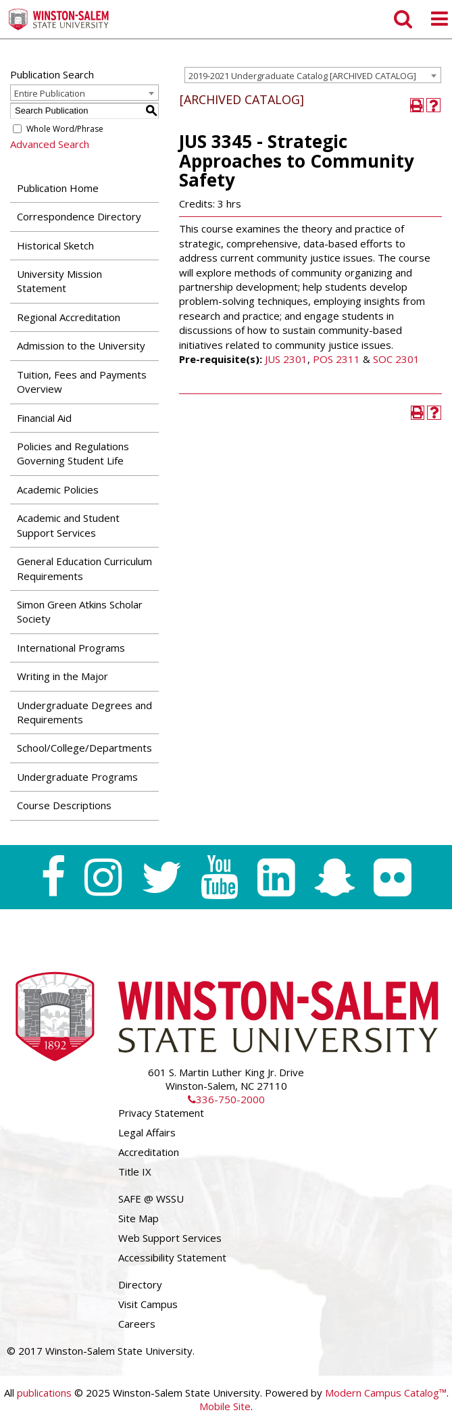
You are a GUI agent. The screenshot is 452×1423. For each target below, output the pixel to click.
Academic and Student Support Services (68, 525)
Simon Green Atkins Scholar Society (80, 611)
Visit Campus (148, 1304)
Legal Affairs (147, 1132)
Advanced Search (49, 144)
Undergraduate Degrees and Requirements (84, 712)
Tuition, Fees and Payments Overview (82, 381)
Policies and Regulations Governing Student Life (73, 453)
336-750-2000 (226, 1099)
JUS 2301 (286, 359)
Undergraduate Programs (77, 776)
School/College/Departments (84, 747)
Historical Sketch (55, 245)
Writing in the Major (62, 676)
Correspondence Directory (79, 216)
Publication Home (58, 188)
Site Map (138, 1218)
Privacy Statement (161, 1112)
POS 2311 (336, 359)
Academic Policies (58, 489)
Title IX (134, 1171)
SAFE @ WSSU (151, 1198)
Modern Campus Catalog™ (386, 1392)
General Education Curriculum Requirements (84, 568)
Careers (136, 1323)
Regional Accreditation (68, 317)
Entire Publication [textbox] (49, 93)
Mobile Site (225, 1406)
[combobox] (312, 75)
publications (44, 1392)
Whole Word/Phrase (64, 129)
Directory (140, 1284)
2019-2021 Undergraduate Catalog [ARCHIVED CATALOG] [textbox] (302, 76)
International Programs (71, 647)
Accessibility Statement (172, 1257)
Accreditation (148, 1152)
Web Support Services (170, 1238)
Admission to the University (81, 345)
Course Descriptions (64, 805)
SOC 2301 (396, 359)
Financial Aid (44, 418)
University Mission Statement (59, 281)
